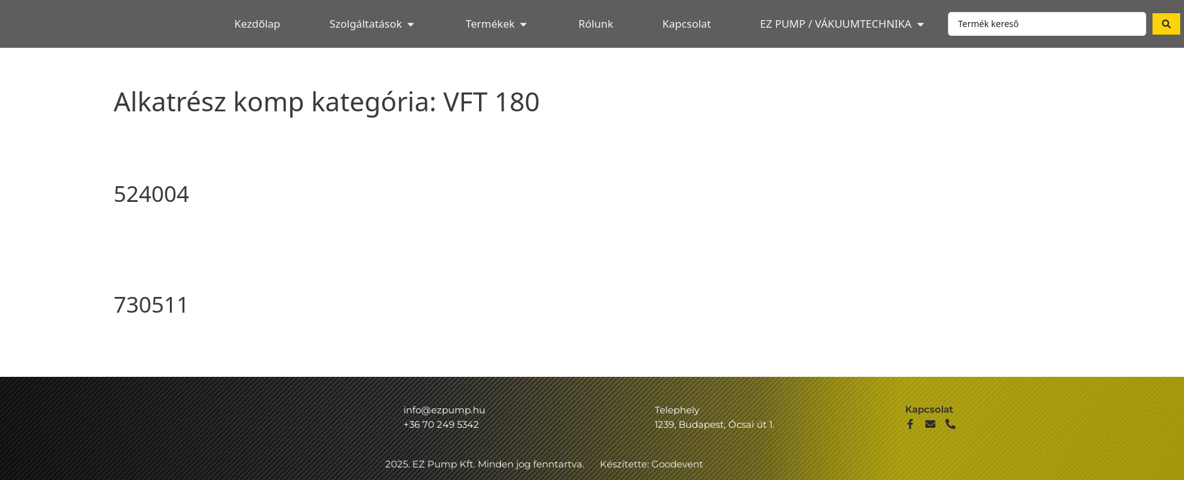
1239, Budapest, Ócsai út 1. (714, 424)
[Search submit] (1166, 24)
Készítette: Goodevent (651, 464)
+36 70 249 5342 (441, 424)
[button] (372, 24)
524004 (151, 193)
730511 (151, 304)
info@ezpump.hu (444, 410)
